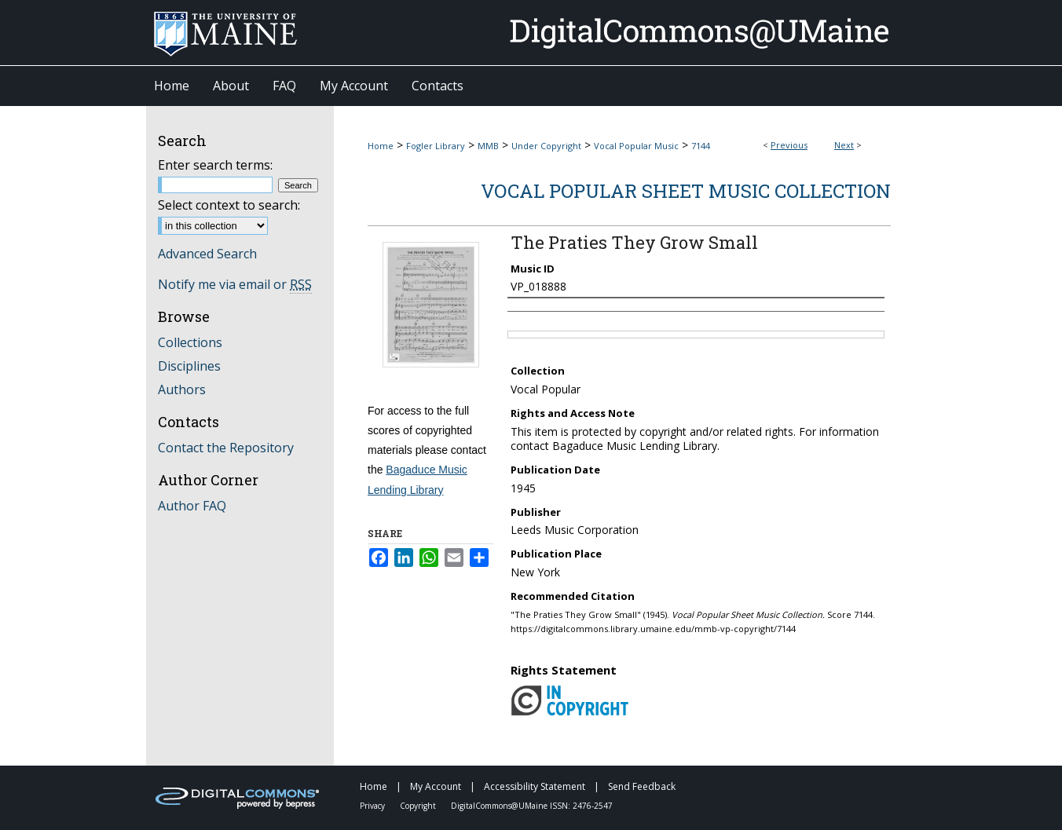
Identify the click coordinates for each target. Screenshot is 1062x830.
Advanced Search (207, 253)
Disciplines (189, 366)
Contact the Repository (226, 447)
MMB (488, 146)
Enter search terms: (215, 165)
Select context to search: (229, 205)
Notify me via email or (235, 284)
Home (381, 146)
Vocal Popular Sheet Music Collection (686, 190)
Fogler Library (435, 146)
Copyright (419, 805)
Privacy (373, 805)
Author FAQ (192, 505)
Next (844, 145)
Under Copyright (546, 146)
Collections (190, 342)
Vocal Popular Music (636, 146)
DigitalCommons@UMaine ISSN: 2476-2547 (532, 805)
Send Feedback (642, 786)
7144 (700, 146)
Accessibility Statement (536, 786)
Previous (789, 145)
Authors (182, 389)
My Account (436, 786)
